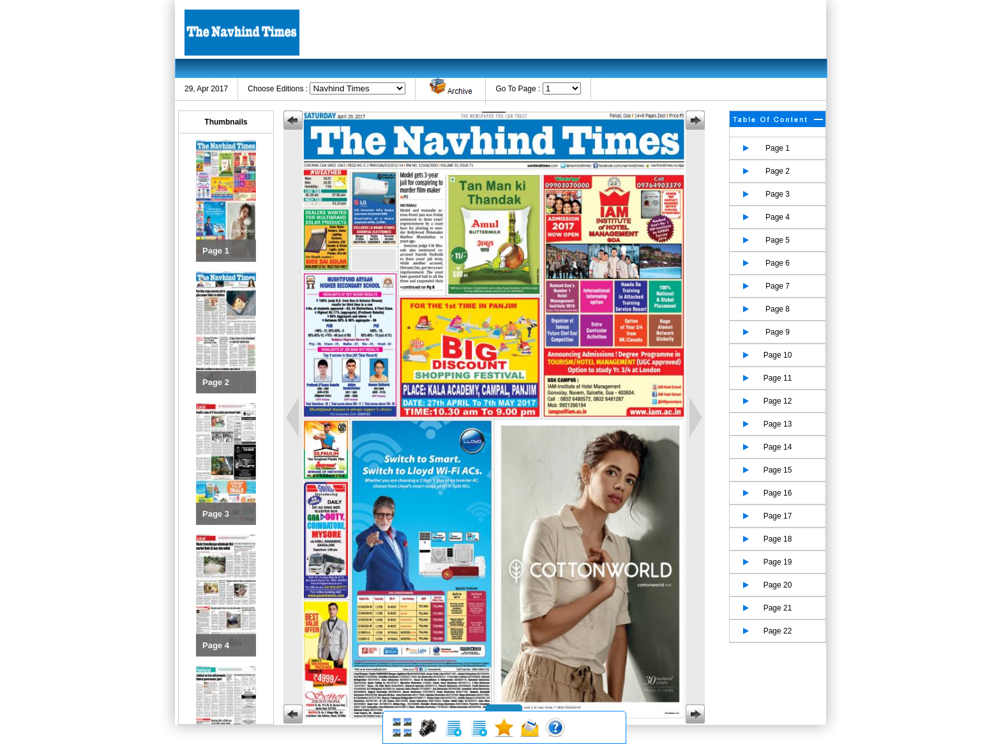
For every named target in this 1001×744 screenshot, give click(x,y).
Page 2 (777, 171)
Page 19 (778, 562)
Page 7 (777, 286)
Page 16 (778, 493)
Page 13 (778, 424)
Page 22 (778, 630)
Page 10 (778, 355)
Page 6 (777, 263)
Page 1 (777, 148)
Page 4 (777, 217)
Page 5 (777, 240)
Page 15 (778, 470)
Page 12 (778, 401)
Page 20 (778, 585)
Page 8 (777, 309)
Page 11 (778, 378)
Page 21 (778, 608)
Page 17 (778, 516)
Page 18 (778, 539)
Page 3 (777, 194)
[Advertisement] (587, 32)
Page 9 (777, 332)
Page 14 (778, 447)
